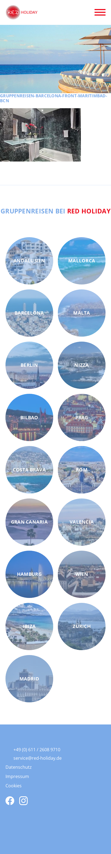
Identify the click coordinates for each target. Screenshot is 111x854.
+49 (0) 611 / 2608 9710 (36, 750)
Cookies (13, 786)
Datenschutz (18, 767)
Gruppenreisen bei (55, 211)
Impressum (17, 776)
